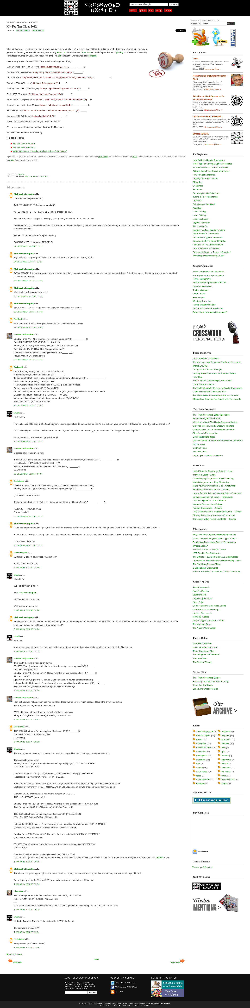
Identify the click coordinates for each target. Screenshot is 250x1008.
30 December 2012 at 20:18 (28, 516)
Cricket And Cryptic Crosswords (208, 237)
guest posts (201, 755)
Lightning (119, 52)
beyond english (203, 735)
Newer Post (177, 962)
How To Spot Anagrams (204, 175)
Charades (197, 182)
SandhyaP (18, 319)
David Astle (198, 602)
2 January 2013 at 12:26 (26, 629)
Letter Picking (199, 211)
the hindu (226, 771)
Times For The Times (203, 685)
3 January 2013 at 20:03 (26, 742)
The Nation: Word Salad (204, 628)
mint (198, 763)
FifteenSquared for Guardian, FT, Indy (210, 681)
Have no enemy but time (204, 305)
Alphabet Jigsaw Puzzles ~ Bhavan (209, 500)
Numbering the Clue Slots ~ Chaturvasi (211, 489)
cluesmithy (201, 743)
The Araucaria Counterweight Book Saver (212, 380)
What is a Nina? (200, 546)
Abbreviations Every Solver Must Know (211, 171)
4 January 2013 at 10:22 (26, 910)
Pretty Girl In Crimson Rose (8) (207, 369)
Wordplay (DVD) (200, 366)
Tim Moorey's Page (202, 624)
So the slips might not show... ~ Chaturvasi (213, 497)
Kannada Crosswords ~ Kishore (208, 504)
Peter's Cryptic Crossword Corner (208, 620)
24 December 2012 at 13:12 (28, 246)
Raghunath (18, 367)
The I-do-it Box (200, 658)
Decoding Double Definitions (206, 193)
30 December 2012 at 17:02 (28, 406)
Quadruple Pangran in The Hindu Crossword (213, 429)
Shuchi (21, 174)
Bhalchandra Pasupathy (24, 194)
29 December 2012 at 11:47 (28, 360)
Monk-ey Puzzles (201, 617)
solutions (226, 767)
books (199, 739)
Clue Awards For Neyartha (205, 433)
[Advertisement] (44, 39)
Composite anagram (26, 592)
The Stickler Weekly (202, 662)
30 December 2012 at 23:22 (28, 545)
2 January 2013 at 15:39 (26, 690)
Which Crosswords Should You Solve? (211, 167)
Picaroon (61, 52)
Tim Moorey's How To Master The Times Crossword (217, 362)
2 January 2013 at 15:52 (26, 719)
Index (168, 10)
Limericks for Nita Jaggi (204, 437)
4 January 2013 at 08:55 (26, 862)
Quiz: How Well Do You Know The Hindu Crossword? (218, 440)
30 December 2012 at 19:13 (28, 441)
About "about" (199, 293)
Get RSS (117, 992)
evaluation (201, 751)
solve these (23, 30)
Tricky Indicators (200, 290)
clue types (226, 739)
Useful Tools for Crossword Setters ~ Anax (212, 471)
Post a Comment (14, 954)
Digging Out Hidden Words (205, 178)
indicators (201, 760)
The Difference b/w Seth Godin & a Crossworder (215, 557)
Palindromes (199, 297)
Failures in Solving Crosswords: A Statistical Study (216, 571)
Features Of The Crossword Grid (208, 245)
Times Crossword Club (203, 651)
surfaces (92, 56)
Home (133, 10)
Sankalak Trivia (200, 451)
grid (223, 751)
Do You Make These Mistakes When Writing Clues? (217, 560)
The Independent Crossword (206, 654)
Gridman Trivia (200, 448)
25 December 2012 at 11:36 (28, 281)
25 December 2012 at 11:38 (28, 296)
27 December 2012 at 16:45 (28, 327)
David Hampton (20, 552)
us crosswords (228, 779)
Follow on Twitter (123, 983)
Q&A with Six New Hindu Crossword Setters (213, 426)
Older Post (15, 962)
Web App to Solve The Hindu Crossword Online (215, 422)
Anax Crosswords (201, 587)
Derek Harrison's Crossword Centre (209, 606)
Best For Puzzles (201, 591)
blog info (226, 735)
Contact (104, 1005)
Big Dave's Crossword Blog (205, 689)
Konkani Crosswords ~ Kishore (207, 508)
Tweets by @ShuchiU (202, 867)
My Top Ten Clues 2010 (24, 147)
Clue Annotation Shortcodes (206, 248)
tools (198, 776)
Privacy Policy (122, 1005)
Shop (159, 10)
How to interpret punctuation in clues (210, 282)
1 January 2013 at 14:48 (26, 568)
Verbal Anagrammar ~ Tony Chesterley (211, 482)
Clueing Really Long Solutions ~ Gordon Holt (214, 515)
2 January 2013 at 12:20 (26, 610)
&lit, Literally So (200, 226)
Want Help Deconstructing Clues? (209, 256)
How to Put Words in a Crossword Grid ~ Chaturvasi (217, 493)
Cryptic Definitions (201, 222)
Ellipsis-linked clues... (203, 286)
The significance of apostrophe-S (208, 275)
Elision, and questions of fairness (208, 271)
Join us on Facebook (124, 987)
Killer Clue (197, 377)
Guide (143, 10)
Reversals (197, 189)
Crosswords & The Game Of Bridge (209, 241)
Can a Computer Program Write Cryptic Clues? (215, 538)
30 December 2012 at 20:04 (28, 474)
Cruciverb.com (199, 595)
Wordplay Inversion (202, 301)
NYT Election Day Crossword (206, 553)
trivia (224, 776)
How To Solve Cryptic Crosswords (209, 160)
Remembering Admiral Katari (206, 418)
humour (225, 755)
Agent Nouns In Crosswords (206, 233)
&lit (59, 56)
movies (225, 763)
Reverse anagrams (202, 279)
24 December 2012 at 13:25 (28, 262)
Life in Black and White (203, 384)
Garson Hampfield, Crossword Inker (209, 392)
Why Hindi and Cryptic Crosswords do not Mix (214, 534)
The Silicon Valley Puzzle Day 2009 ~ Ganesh (214, 519)
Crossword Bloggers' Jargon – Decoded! (212, 252)
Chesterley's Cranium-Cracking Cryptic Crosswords (217, 399)
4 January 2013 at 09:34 (26, 884)
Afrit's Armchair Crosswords (206, 358)
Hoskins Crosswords (202, 613)
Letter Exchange (200, 219)
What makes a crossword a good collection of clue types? (40, 151)
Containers (198, 186)
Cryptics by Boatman (202, 598)
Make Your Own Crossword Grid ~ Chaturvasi (214, 486)
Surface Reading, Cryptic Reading (209, 230)
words (224, 783)
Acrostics (197, 208)
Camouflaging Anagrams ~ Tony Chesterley (213, 478)
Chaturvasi (18, 891)
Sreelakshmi (19, 481)
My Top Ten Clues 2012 (21, 26)
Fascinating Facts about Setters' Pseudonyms (214, 542)
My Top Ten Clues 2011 (24, 143)
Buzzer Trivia (199, 444)
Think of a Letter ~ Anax (204, 475)
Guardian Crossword (202, 643)
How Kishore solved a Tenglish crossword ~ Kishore (217, 511)
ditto (224, 747)
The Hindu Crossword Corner (206, 678)
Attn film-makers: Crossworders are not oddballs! (215, 395)
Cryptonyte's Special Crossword (208, 455)
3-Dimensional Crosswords (205, 568)
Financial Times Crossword (205, 647)
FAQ (151, 10)
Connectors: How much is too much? (210, 312)
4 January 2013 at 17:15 (26, 948)
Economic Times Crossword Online (209, 549)
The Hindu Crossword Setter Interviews (211, 415)
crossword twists (204, 747)
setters (199, 767)
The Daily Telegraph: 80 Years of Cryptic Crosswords (217, 388)
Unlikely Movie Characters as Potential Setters (214, 373)
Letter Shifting (199, 215)
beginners (226, 731)
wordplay (38, 30)
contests (225, 743)
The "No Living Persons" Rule (207, 564)
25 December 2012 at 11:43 (28, 312)
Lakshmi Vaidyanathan (23, 335)
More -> (218, 69)
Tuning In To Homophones (205, 197)
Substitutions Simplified (204, 204)
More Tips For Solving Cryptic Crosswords (212, 164)
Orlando (159, 857)
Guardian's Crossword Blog (206, 609)
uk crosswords (203, 779)
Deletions (197, 200)
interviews (226, 760)
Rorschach (87, 52)
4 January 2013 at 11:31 (26, 932)
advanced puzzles (204, 731)
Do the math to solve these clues (208, 308)
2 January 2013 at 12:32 (26, 651)
